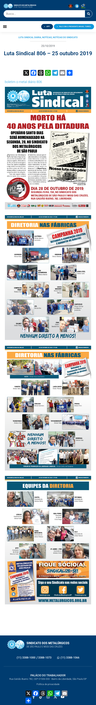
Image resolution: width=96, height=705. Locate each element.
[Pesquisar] (88, 13)
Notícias (47, 37)
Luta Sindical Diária (29, 37)
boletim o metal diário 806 (23, 82)
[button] (5, 27)
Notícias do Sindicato (65, 37)
